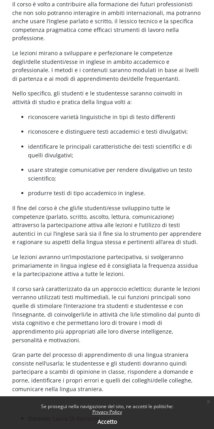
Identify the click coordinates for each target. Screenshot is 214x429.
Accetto (107, 421)
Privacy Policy (107, 411)
